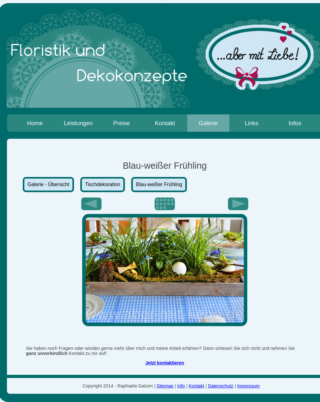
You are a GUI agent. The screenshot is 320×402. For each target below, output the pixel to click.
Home (35, 123)
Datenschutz (220, 385)
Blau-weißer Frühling (159, 184)
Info (181, 385)
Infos (294, 123)
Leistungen (78, 123)
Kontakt (165, 123)
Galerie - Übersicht (48, 184)
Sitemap (165, 385)
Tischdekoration (102, 184)
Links (252, 123)
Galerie (208, 123)
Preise (121, 123)
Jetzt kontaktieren (164, 362)
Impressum (248, 385)
